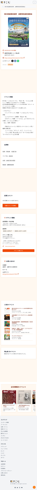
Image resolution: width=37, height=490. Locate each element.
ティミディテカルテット (17, 335)
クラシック (10, 64)
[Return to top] (34, 487)
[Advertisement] (18, 81)
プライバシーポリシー (6, 470)
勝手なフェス (4, 433)
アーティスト (4, 424)
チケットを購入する (18, 250)
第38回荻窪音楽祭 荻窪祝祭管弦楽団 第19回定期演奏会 (22, 322)
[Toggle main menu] (34, 2)
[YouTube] (21, 487)
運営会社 (3, 475)
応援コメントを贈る (10, 205)
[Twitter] (17, 487)
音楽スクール (4, 429)
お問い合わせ (4, 473)
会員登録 (3, 464)
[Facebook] (15, 487)
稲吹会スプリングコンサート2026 (9, 406)
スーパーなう (4, 440)
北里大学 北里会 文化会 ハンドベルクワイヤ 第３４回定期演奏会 (22, 329)
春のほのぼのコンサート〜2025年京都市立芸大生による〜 (22, 309)
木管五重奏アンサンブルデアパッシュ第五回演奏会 (22, 315)
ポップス (3, 455)
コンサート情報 (5, 422)
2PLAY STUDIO (5, 438)
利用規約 (3, 468)
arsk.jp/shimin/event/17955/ (11, 274)
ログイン (3, 466)
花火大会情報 (4, 431)
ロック (2, 451)
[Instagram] (19, 487)
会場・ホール (4, 427)
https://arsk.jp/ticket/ (10, 246)
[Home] (2, 6)
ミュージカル (4, 449)
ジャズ (2, 453)
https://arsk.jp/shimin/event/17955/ (15, 58)
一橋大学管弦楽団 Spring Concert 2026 (23, 406)
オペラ (2, 457)
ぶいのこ (3, 435)
